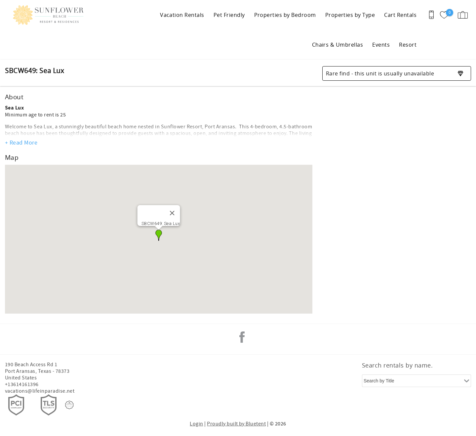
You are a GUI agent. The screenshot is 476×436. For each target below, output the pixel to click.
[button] (158, 235)
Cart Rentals (400, 15)
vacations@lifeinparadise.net (39, 391)
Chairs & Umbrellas (337, 44)
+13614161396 (22, 384)
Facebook (242, 337)
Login (196, 423)
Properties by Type (350, 15)
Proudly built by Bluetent (236, 423)
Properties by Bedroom (285, 15)
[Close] (172, 213)
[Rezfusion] (69, 404)
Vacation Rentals (182, 15)
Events (381, 44)
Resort (407, 44)
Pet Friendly (229, 15)
